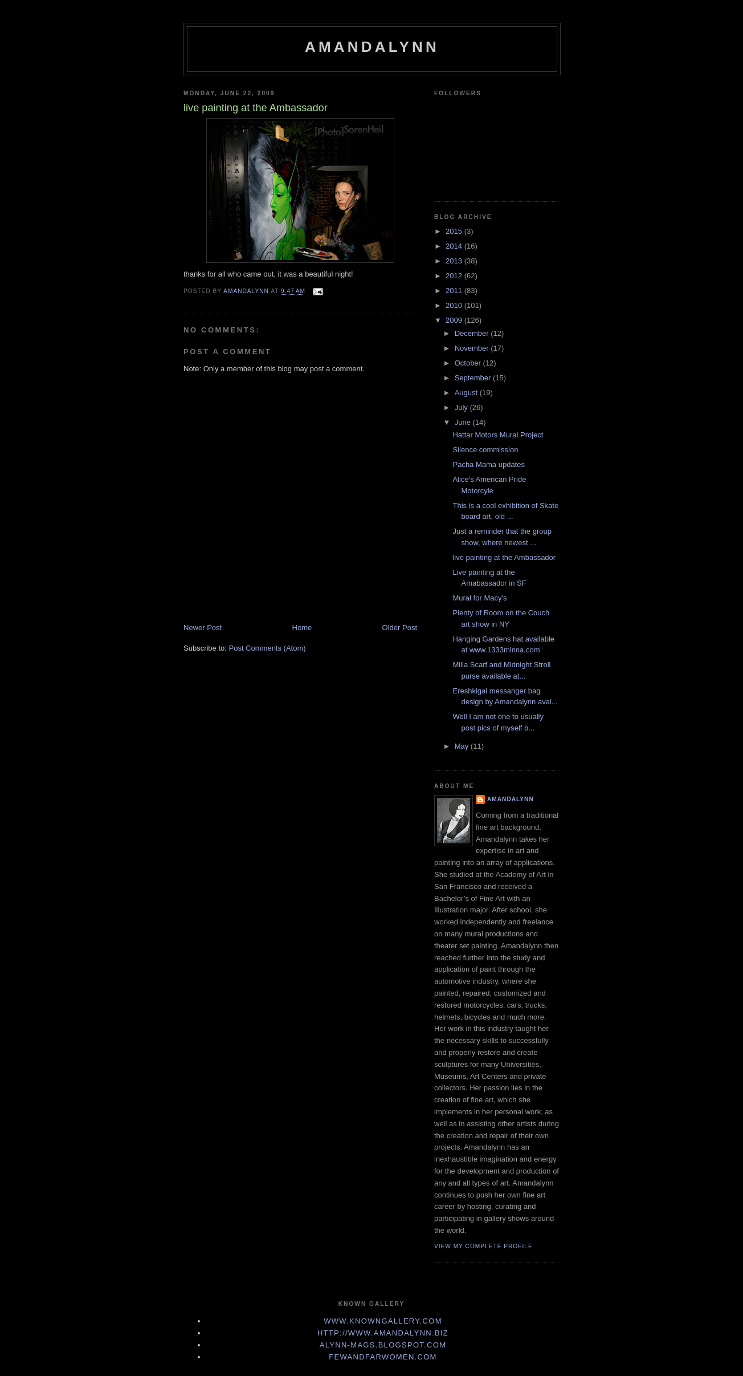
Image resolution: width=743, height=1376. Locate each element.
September (474, 378)
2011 (455, 290)
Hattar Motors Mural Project (497, 435)
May (463, 746)
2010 (455, 305)
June (464, 422)
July (462, 407)
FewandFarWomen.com (383, 1357)
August (467, 392)
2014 (455, 246)
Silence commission (485, 449)
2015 (455, 231)
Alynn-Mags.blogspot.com (383, 1345)
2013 (455, 261)
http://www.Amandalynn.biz (382, 1333)
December (473, 333)
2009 (455, 320)
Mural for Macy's (479, 598)
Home (302, 627)
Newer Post (202, 627)
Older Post (399, 627)
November (473, 348)
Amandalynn (372, 46)
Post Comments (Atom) (267, 648)
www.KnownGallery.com (383, 1321)
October (469, 363)
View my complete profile (483, 1246)
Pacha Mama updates (488, 464)
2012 (455, 275)
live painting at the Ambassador (504, 557)
